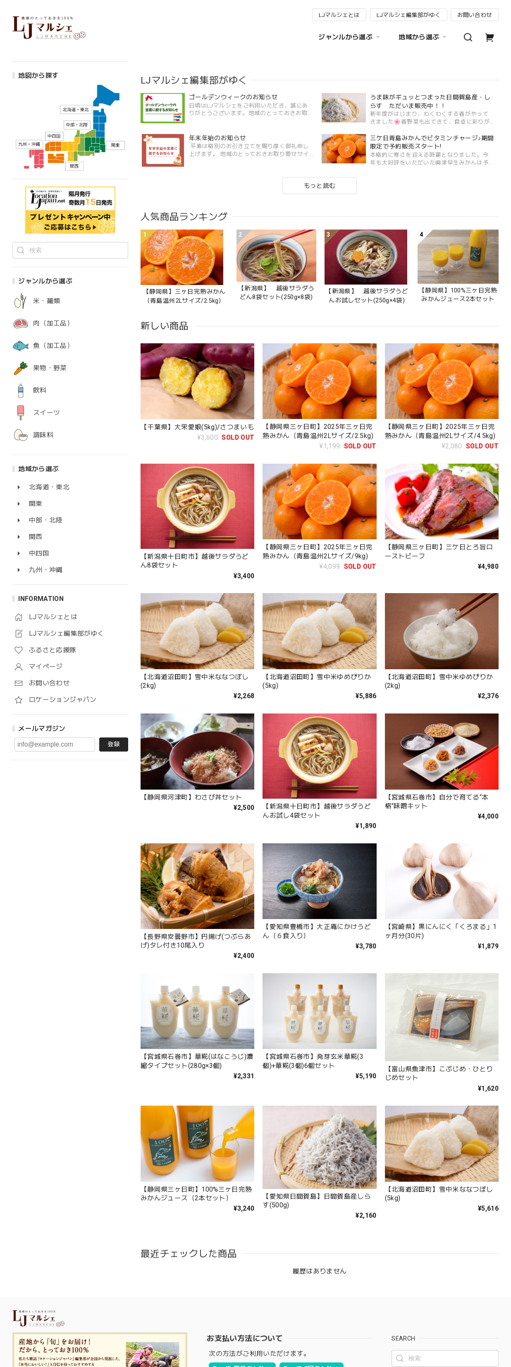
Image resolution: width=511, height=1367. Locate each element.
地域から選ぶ (424, 37)
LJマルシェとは (339, 15)
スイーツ (46, 413)
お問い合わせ (474, 15)
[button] (150, 137)
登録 (113, 744)
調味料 (43, 435)
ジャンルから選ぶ (350, 37)
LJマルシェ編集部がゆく (409, 15)
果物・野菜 (50, 368)
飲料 (40, 390)
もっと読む (320, 342)
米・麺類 (46, 301)
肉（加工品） (53, 323)
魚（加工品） (53, 346)
